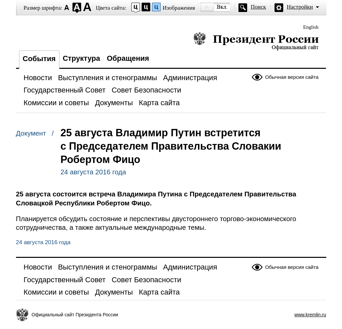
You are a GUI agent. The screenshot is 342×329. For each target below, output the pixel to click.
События (39, 58)
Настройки (300, 7)
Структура (81, 58)
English (311, 27)
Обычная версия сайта (292, 77)
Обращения (128, 58)
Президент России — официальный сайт (256, 40)
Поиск (258, 7)
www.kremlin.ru (310, 314)
